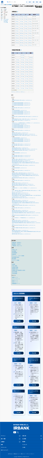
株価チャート (15, 277)
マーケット (11, 435)
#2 (35, 16)
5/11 (29, 23)
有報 (37, 2)
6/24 (30, 69)
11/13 (22, 71)
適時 (40, 2)
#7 (37, 21)
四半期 (5, 21)
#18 (36, 30)
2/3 (25, 42)
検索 (2, 444)
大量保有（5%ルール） (17, 245)
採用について (23, 453)
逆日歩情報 (14, 271)
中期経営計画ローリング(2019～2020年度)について (24, 187)
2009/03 (22, 91)
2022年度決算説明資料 (19, 137)
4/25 (29, 45)
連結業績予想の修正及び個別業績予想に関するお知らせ (25, 174)
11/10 (21, 16)
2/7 (25, 19)
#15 (36, 28)
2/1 (25, 35)
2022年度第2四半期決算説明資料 (21, 140)
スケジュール (3, 447)
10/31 (21, 37)
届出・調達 (11, 438)
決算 (30, 2)
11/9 (21, 21)
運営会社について (17, 453)
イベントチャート (16, 278)
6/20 (30, 71)
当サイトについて (4, 450)
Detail (18, 321)
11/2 (21, 88)
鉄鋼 (5, 4)
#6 (35, 21)
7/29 (16, 37)
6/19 (30, 59)
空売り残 (32, 435)
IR (26, 2)
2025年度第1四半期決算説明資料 (21, 105)
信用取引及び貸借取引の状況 (18, 270)
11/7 (21, 19)
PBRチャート (15, 281)
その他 (23, 447)
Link (1, 20)
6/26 (30, 85)
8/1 (16, 33)
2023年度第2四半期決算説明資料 (21, 126)
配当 (1, 16)
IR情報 (13, 264)
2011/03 (13, 91)
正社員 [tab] (35, 330)
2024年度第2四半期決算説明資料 (21, 112)
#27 (33, 42)
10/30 (21, 33)
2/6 (25, 16)
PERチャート (15, 280)
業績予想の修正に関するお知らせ (21, 120)
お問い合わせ (10, 453)
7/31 (16, 42)
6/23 (30, 66)
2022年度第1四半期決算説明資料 (21, 141)
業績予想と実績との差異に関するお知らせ (23, 159)
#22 (33, 35)
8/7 (16, 16)
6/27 (30, 88)
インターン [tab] (16, 394)
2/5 (25, 28)
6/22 (30, 64)
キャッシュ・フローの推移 (18, 255)
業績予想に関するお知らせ (20, 132)
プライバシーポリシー (30, 453)
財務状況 (14, 254)
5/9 (29, 21)
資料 (1, 19)
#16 (38, 28)
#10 (37, 23)
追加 (40, 6)
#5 (33, 21)
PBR (1, 13)
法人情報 (32, 438)
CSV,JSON (5, 22)
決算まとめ (14, 249)
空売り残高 (14, 265)
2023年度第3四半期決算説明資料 (21, 125)
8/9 (16, 23)
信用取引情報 (15, 267)
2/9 (25, 21)
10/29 (21, 45)
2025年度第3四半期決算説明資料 (21, 102)
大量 (33, 2)
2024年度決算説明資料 (19, 110)
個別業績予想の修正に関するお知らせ (22, 100)
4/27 (29, 35)
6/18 (30, 57)
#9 (35, 23)
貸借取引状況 (15, 268)
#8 (33, 23)
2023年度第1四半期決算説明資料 (21, 127)
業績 (7, 20)
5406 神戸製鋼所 (3, 7)
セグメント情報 (15, 260)
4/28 (29, 37)
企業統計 (11, 441)
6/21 (30, 62)
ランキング (24, 444)
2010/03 (17, 91)
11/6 (21, 30)
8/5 (16, 26)
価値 (6, 21)
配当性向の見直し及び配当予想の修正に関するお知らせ (25, 116)
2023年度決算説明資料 (19, 124)
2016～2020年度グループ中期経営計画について (23, 217)
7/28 (16, 35)
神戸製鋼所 (10, 4)
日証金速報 (14, 273)
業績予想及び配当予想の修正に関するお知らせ (23, 134)
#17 (33, 30)
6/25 (30, 83)
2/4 (25, 45)
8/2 (16, 30)
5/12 (29, 19)
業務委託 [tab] (15, 330)
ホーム (2, 4)
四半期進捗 (14, 252)
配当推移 (14, 258)
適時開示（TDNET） (16, 244)
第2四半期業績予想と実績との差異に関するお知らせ (25, 119)
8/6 (16, 28)
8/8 (16, 21)
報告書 (23, 441)
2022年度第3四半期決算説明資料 (21, 139)
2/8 (25, 26)
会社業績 (14, 251)
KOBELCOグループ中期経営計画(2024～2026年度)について (26, 122)
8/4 (17, 81)
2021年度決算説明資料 (19, 152)
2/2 (25, 37)
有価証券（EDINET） (17, 242)
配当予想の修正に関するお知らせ (21, 107)
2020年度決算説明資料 (19, 167)
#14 (33, 28)
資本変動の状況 (15, 257)
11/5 (21, 26)
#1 (33, 16)
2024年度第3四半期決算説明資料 (21, 111)
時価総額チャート (16, 283)
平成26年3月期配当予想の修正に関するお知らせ (24, 227)
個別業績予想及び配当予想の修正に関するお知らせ (24, 221)
